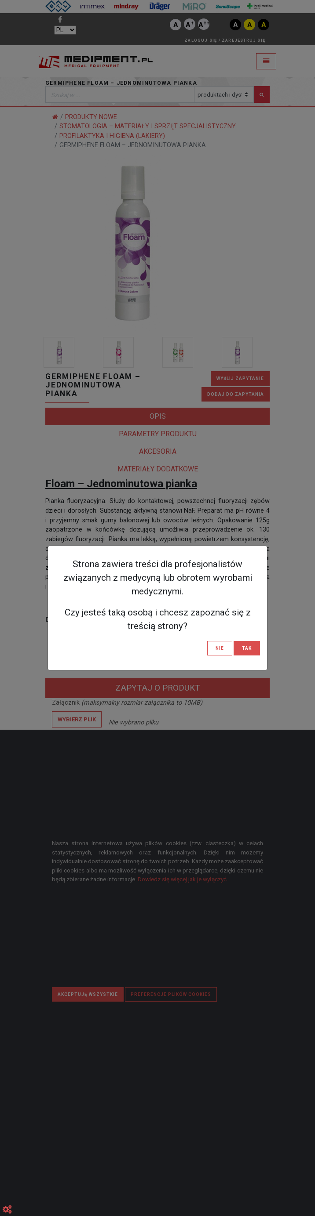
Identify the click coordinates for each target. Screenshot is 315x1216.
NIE (220, 648)
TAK (246, 648)
